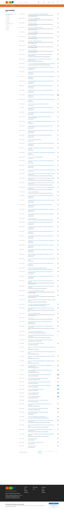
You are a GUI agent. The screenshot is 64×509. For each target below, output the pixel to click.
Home (25, 488)
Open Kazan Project (30, 414)
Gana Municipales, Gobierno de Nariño (33, 349)
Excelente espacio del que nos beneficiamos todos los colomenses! (44, 63)
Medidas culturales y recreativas (38, 389)
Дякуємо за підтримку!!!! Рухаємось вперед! (40, 378)
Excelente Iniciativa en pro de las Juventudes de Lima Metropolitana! (44, 169)
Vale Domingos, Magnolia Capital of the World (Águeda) (35, 61)
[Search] (23, 2)
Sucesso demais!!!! (36, 295)
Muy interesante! (35, 191)
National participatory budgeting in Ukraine (34, 379)
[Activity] (52, 2)
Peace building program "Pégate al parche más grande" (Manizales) (37, 288)
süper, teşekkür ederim (36, 18)
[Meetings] (48, 2)
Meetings (43, 490)
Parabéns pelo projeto (36, 313)
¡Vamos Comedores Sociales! (37, 331)
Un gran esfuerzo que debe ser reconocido (40, 267)
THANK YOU (35, 45)
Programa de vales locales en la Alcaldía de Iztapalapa (41, 381)
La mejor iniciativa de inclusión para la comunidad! (41, 304)
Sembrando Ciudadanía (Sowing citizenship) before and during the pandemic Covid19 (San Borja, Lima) (41, 310)
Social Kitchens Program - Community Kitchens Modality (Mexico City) (37, 332)
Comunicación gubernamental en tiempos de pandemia (42, 374)
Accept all (53, 503)
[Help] (44, 2)
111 (56, 451)
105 (51, 451)
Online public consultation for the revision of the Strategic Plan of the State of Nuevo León (40, 175)
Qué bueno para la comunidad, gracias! (39, 416)
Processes (25, 490)
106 (53, 451)
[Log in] (58, 2)
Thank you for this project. (37, 27)
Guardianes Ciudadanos (31, 439)
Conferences (26, 492)
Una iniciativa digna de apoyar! (38, 157)
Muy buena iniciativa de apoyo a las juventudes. (40, 103)
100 (27, 452)
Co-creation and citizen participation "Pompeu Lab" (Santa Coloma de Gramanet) (39, 56)
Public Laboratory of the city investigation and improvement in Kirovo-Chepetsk (39, 422)
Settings (53, 507)
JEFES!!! (34, 218)
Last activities (12, 5)
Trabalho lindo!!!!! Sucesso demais (38, 290)
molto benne (35, 438)
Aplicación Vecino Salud (37, 396)
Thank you (34, 36)
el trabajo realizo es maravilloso (38, 442)
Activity (43, 488)
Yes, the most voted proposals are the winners (40, 408)
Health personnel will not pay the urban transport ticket (42, 385)
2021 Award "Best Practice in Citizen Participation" (44, 339)
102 (45, 451)
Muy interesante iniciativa (37, 139)
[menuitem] (11, 14)
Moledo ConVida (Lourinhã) (31, 323)
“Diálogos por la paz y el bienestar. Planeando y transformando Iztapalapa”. (38, 417)
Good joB (34, 445)
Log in (34, 488)
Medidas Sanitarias (36, 392)
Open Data (43, 492)
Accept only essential (54, 505)
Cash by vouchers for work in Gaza (38, 343)
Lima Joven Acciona (30, 69)
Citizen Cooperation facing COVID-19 (33, 344)
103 (47, 451)
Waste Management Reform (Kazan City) (33, 353)
